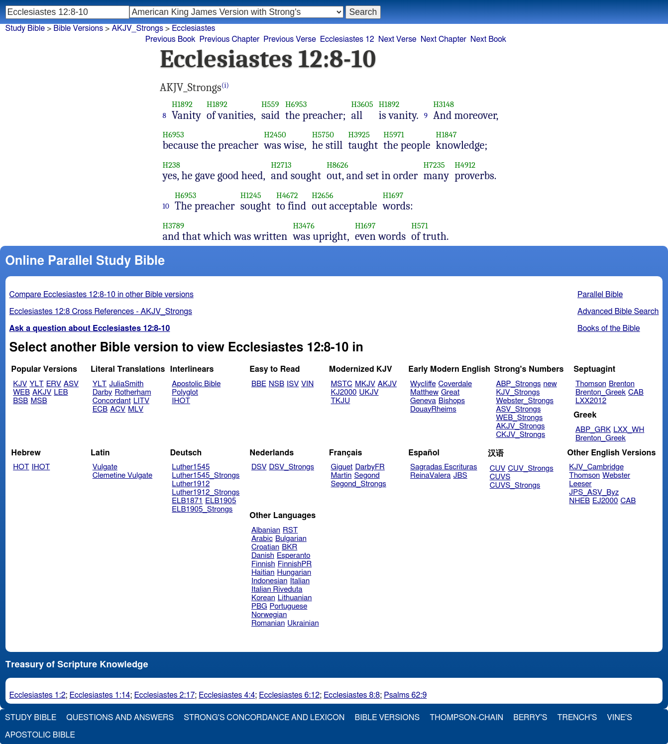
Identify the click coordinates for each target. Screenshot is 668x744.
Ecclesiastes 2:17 (164, 695)
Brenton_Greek (600, 392)
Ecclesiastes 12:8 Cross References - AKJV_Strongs (100, 312)
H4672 (287, 195)
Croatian (265, 547)
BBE (258, 384)
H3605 (362, 104)
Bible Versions (78, 28)
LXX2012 (590, 401)
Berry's (530, 718)
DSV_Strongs (291, 467)
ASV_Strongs (518, 409)
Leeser (580, 484)
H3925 (358, 134)
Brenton (622, 384)
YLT (36, 384)
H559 (270, 104)
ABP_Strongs (518, 384)
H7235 (434, 165)
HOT (21, 467)
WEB (21, 392)
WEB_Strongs (519, 418)
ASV (71, 384)
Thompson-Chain (466, 718)
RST (290, 530)
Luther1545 (191, 467)
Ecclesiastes (193, 28)
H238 (172, 165)
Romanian (268, 623)
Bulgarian (291, 538)
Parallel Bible (600, 295)
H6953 (296, 104)
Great (450, 392)
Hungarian (294, 572)
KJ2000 (344, 392)
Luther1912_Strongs (205, 492)
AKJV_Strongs (137, 28)
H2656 (322, 195)
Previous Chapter (230, 39)
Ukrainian (303, 623)
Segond (366, 475)
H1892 (182, 104)
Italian (300, 581)
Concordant (112, 401)
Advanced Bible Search (618, 312)
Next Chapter (443, 39)
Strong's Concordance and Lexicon (264, 718)
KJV (20, 384)
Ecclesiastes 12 (347, 39)
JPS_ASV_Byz (594, 492)
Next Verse (397, 39)
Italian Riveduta (276, 589)
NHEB (579, 501)
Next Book (488, 39)
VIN (307, 384)
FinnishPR (295, 564)
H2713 (281, 165)
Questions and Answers (120, 718)
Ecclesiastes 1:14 (100, 695)
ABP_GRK (593, 429)
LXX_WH (628, 429)
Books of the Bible (608, 328)
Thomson (590, 384)
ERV (53, 384)
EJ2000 (605, 501)
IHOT (181, 401)
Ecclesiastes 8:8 (352, 695)
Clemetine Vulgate (122, 475)
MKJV (365, 384)
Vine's (619, 718)
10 (166, 206)
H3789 (174, 225)
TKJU (340, 401)
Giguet (342, 467)
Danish (262, 555)
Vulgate (105, 467)
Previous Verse (289, 39)
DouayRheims (433, 409)
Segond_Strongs (358, 484)
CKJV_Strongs (520, 434)
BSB (20, 401)
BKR (289, 547)
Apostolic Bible (40, 735)
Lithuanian (295, 598)
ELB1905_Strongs (202, 509)
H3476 (304, 225)
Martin (341, 475)
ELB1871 (187, 501)
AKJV (41, 392)
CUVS (500, 477)
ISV (293, 384)
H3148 (443, 104)
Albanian (265, 530)
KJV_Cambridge (596, 467)
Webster (616, 475)
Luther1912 (191, 484)
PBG (259, 606)
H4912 (464, 165)
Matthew (424, 392)
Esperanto (294, 555)
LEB (61, 392)
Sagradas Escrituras (443, 467)
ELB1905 (220, 501)
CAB (636, 392)
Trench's (577, 718)
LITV (141, 401)
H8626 (337, 165)
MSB (38, 401)
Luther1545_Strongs (205, 475)
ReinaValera (430, 475)
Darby (102, 392)
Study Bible (25, 28)
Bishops (452, 401)
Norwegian (269, 615)
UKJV (369, 392)
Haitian (263, 572)
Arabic (262, 538)
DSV (259, 467)
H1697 (393, 195)
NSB (276, 384)
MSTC (341, 384)
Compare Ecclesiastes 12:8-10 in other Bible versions (101, 295)
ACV (117, 409)
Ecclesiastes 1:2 (37, 695)
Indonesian (269, 581)
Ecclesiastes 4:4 (227, 695)
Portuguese (289, 606)
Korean (263, 598)
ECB (100, 409)
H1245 (250, 195)
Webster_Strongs (525, 401)
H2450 (275, 134)
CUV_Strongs (530, 468)
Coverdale (455, 384)
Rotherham (132, 392)
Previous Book (170, 39)
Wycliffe (423, 384)
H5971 (393, 134)
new (550, 384)
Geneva (423, 401)
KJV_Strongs (518, 392)
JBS (460, 475)
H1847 (446, 134)
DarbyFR (370, 467)
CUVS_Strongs (515, 485)
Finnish (263, 564)
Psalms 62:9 (405, 695)
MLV (135, 409)
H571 (419, 225)
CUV (498, 468)
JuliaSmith (126, 384)
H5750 (323, 134)
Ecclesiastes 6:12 (289, 695)
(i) (225, 85)
